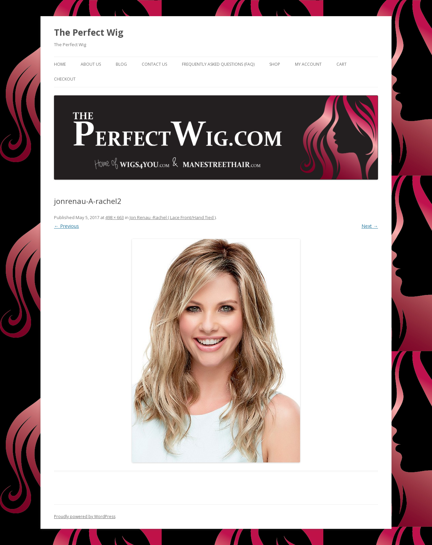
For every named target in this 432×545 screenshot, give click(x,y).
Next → (369, 226)
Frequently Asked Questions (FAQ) (218, 64)
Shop (274, 64)
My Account (308, 64)
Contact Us (154, 64)
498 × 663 (114, 217)
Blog (121, 64)
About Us (91, 64)
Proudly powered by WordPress (84, 516)
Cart (341, 64)
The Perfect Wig (88, 32)
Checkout (65, 79)
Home (60, 64)
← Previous (66, 226)
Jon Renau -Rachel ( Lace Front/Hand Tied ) (173, 217)
